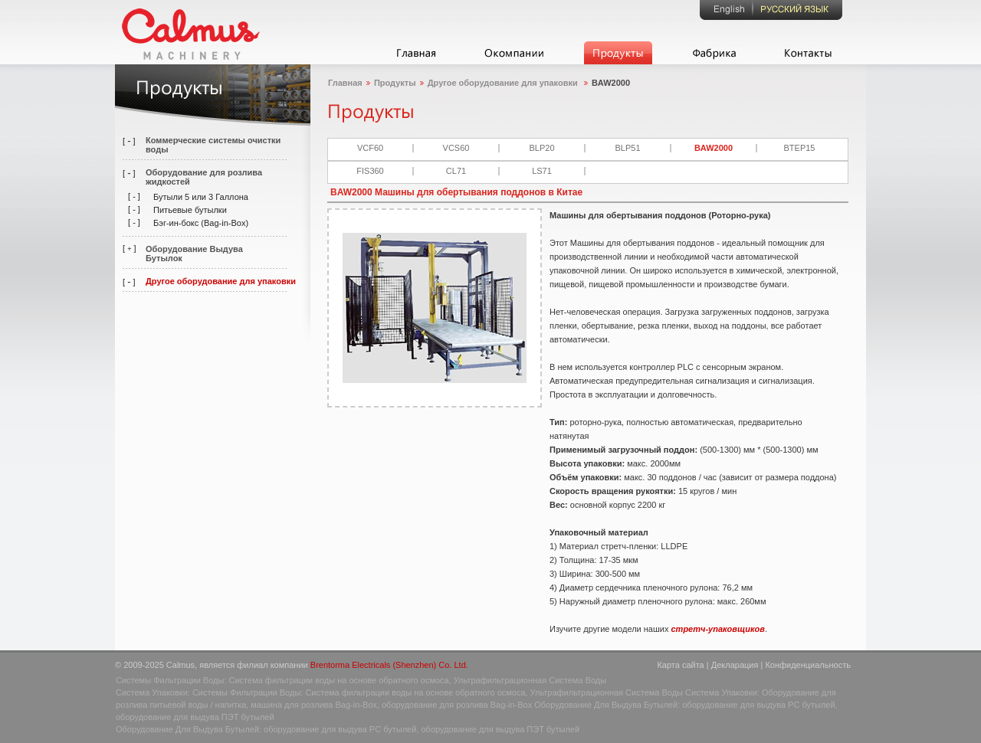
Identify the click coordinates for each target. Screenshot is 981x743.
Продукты (395, 82)
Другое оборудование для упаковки (221, 281)
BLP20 (541, 147)
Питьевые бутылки (190, 209)
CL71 (456, 170)
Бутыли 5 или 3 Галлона (200, 196)
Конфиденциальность (808, 664)
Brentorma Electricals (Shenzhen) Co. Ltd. (389, 664)
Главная (345, 82)
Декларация (735, 664)
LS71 (542, 170)
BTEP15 (799, 147)
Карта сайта (680, 664)
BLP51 (627, 147)
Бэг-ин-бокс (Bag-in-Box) (200, 222)
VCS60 (456, 147)
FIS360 (369, 170)
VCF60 (370, 147)
